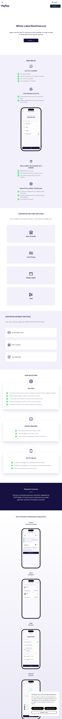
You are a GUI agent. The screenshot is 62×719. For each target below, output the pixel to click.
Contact (55, 6)
